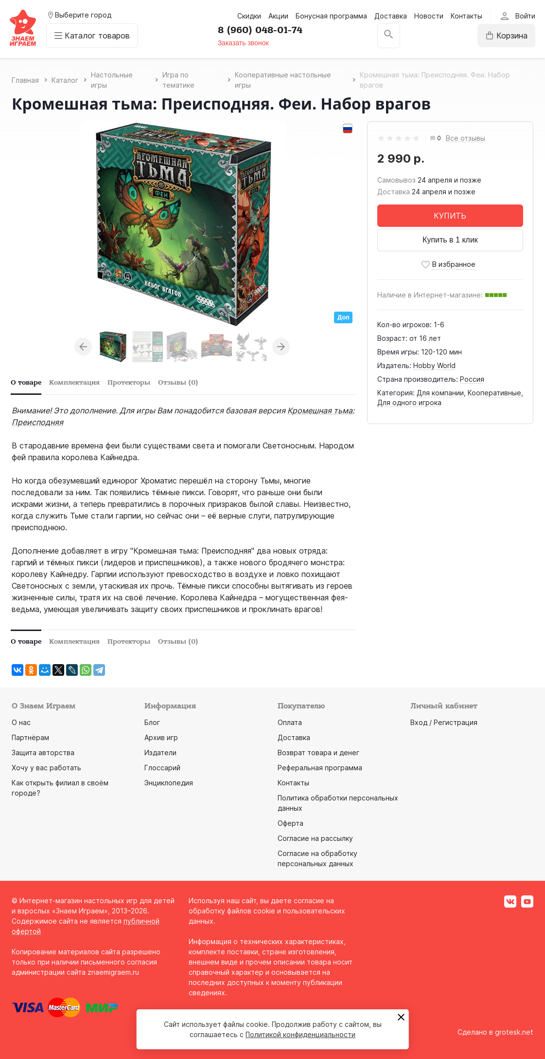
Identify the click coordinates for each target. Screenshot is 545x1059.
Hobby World (434, 365)
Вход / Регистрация (443, 722)
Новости (428, 16)
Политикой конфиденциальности (300, 1034)
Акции (278, 16)
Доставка (390, 16)
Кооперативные (494, 393)
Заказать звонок (243, 43)
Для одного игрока (409, 402)
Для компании (440, 393)
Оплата (290, 722)
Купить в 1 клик (450, 240)
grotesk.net (514, 1032)
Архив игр (161, 737)
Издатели (160, 752)
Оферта (290, 823)
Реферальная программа (320, 767)
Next (281, 346)
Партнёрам (30, 737)
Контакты (466, 16)
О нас (21, 722)
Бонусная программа (331, 16)
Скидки (249, 16)
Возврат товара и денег (318, 752)
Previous (83, 346)
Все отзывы (465, 138)
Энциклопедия (168, 783)
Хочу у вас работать (46, 767)
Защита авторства (43, 752)
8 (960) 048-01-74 (260, 30)
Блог (152, 722)
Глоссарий (162, 767)
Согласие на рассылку (315, 838)
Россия (472, 379)
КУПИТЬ (450, 216)
